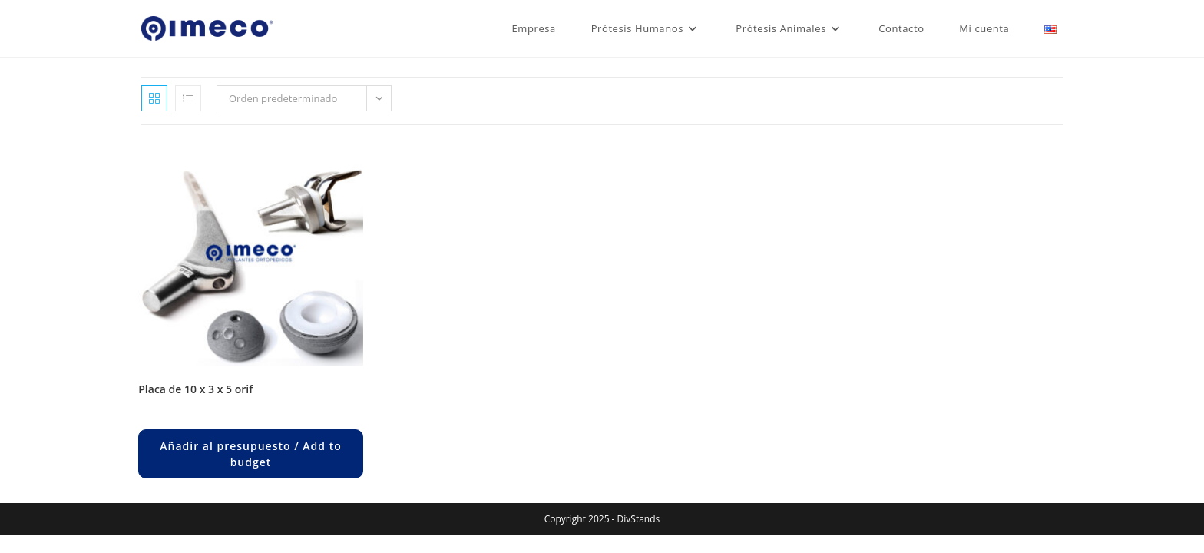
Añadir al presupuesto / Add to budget (250, 454)
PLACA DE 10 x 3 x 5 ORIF (195, 389)
